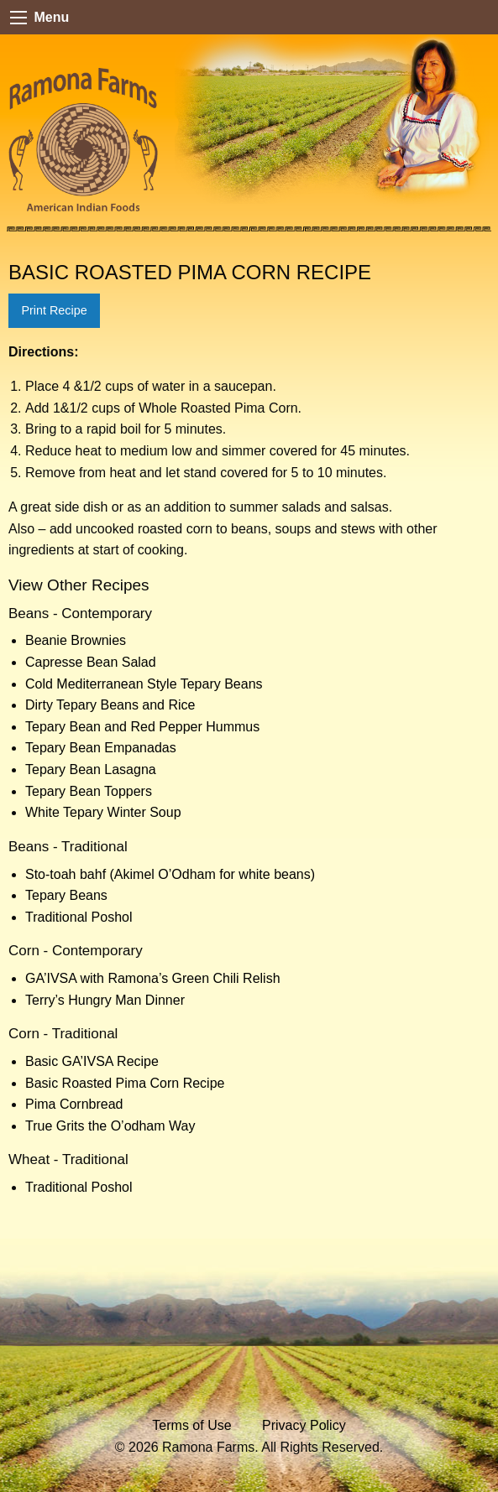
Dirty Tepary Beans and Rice (110, 705)
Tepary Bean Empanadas (100, 748)
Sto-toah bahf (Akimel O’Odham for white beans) (170, 874)
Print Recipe (53, 310)
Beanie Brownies (75, 640)
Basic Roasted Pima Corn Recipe (124, 1083)
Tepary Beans (66, 895)
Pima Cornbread (74, 1104)
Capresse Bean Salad (90, 662)
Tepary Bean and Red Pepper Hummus (142, 727)
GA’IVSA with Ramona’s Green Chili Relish (152, 978)
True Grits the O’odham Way (110, 1126)
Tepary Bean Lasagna (90, 769)
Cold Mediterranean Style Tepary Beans (144, 684)
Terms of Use (191, 1425)
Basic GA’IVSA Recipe (92, 1061)
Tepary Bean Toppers (88, 791)
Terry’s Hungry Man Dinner (105, 1000)
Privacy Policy (304, 1425)
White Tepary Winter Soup (103, 812)
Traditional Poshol (78, 917)
